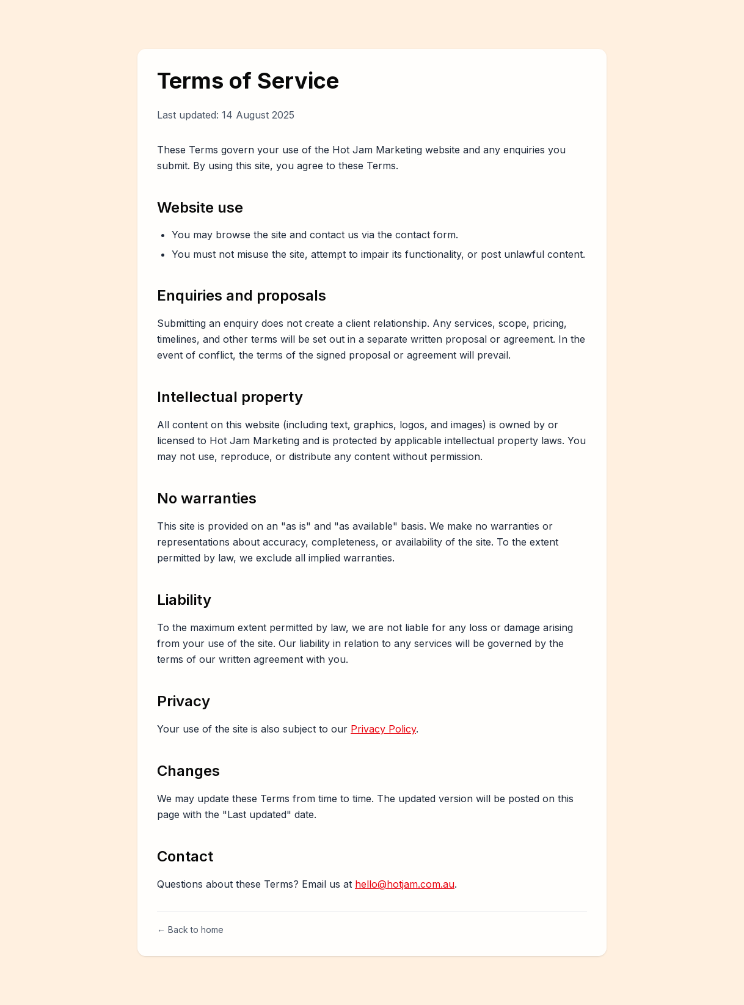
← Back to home (190, 929)
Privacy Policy (383, 729)
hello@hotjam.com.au (404, 884)
